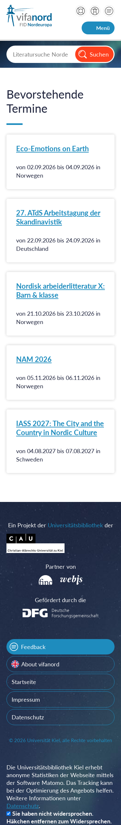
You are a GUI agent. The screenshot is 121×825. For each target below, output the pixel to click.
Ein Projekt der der (60, 525)
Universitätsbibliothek (75, 525)
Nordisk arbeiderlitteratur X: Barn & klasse (60, 290)
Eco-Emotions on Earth (52, 148)
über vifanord (94, 11)
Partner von (60, 566)
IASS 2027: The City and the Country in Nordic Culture (60, 428)
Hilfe (80, 11)
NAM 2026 (34, 359)
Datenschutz (28, 717)
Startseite (24, 681)
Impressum (26, 699)
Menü (103, 28)
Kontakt (109, 11)
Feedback (33, 646)
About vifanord (40, 664)
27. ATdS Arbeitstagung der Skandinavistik (58, 217)
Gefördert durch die (60, 599)
